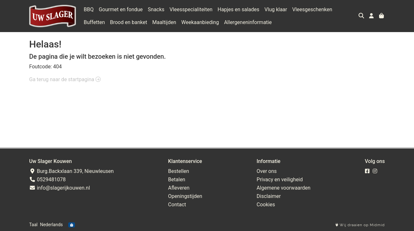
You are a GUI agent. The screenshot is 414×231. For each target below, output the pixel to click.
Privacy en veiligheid (280, 179)
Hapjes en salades (238, 9)
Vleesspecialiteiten (191, 9)
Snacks (156, 9)
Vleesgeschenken (312, 9)
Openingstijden (185, 196)
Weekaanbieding (200, 22)
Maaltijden (164, 22)
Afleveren (179, 188)
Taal (33, 224)
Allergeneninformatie (248, 22)
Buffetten (94, 22)
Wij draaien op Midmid (360, 225)
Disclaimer (269, 196)
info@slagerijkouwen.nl (59, 188)
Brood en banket (128, 22)
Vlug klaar (275, 9)
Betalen (177, 179)
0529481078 (47, 179)
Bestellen (178, 171)
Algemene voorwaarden (283, 188)
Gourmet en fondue (121, 9)
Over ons (267, 171)
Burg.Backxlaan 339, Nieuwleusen (71, 171)
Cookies (266, 204)
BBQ (89, 9)
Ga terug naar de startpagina (65, 79)
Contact (177, 204)
